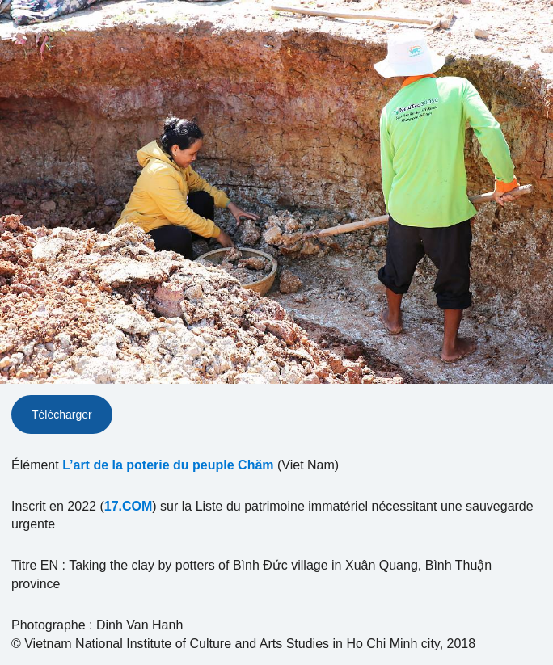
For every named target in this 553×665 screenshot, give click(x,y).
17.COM (128, 506)
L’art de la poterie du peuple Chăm (167, 465)
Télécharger (62, 414)
